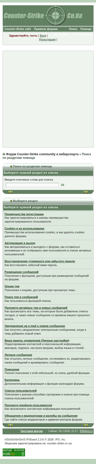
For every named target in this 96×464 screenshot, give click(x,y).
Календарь (61, 34)
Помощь (86, 29)
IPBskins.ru (86, 431)
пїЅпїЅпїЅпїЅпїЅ (15, 439)
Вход (43, 35)
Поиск (73, 29)
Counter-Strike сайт (18, 29)
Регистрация (47, 39)
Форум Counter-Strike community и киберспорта (42, 154)
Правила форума (46, 29)
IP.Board (31, 439)
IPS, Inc (60, 439)
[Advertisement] (48, 99)
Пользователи (82, 34)
